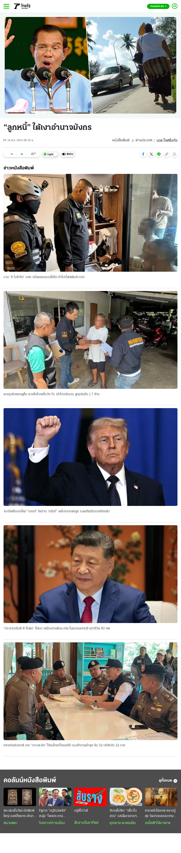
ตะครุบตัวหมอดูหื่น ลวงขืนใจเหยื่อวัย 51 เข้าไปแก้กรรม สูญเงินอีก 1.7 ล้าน (51, 394)
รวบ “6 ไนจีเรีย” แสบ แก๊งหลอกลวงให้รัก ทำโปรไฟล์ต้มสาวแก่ (44, 277)
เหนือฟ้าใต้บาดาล (157, 823)
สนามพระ (10, 823)
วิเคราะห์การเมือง (52, 823)
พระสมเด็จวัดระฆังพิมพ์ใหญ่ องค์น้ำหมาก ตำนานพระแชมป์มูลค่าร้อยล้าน (19, 814)
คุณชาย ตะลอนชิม (123, 823)
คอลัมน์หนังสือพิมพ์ (31, 781)
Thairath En (158, 6)
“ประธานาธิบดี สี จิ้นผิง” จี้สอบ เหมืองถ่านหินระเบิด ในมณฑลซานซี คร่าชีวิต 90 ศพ (57, 629)
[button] (143, 154)
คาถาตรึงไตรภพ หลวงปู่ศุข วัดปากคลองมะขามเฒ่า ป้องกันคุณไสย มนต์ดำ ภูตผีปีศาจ (161, 814)
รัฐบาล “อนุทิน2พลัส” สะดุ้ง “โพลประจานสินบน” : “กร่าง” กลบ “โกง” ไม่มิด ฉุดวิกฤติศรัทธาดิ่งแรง (52, 814)
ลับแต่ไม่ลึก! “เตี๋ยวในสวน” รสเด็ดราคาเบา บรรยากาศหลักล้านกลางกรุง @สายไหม (125, 814)
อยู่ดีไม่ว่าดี (81, 811)
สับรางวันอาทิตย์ (86, 823)
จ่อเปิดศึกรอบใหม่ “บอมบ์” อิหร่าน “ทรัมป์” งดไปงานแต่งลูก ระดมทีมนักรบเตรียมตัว (57, 511)
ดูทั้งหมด (168, 781)
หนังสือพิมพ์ (120, 141)
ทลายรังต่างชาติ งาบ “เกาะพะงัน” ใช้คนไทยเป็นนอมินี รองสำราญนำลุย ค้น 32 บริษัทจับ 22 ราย (64, 746)
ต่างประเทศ (144, 141)
